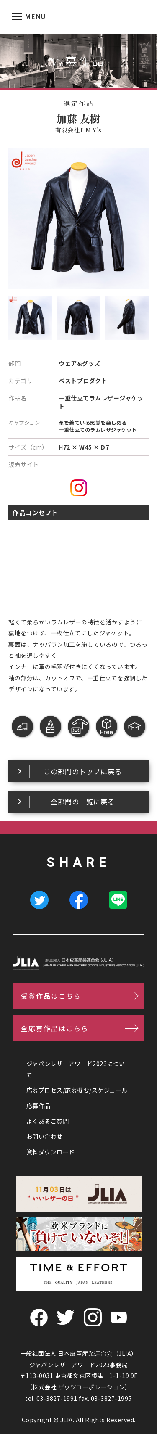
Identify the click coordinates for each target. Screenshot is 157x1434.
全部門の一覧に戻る (83, 801)
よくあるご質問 (47, 1121)
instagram (78, 487)
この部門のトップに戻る (83, 771)
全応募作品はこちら (55, 1028)
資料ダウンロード (50, 1152)
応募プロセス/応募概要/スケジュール (77, 1090)
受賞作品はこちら (51, 996)
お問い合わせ (44, 1136)
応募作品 (38, 1105)
